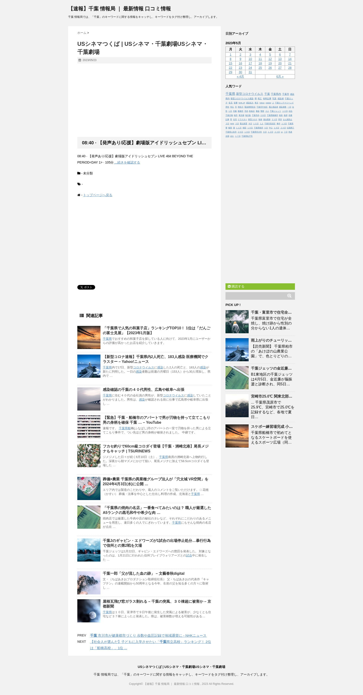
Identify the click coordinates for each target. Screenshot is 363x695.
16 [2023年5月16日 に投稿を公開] (240, 63)
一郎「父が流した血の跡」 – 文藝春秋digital (144, 573)
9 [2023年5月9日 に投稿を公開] (240, 59)
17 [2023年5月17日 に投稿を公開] (250, 63)
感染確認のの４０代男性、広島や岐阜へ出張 (143, 390)
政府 (286, 115)
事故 (258, 111)
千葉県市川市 (256, 132)
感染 (160, 367)
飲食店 (252, 111)
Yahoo (262, 103)
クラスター (242, 119)
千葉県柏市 (258, 128)
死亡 (260, 98)
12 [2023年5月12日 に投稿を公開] (270, 59)
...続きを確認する (127, 162)
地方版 (248, 115)
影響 (236, 103)
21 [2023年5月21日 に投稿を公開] (289, 63)
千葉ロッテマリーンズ (284, 103)
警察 (262, 111)
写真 (274, 98)
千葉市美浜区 (269, 124)
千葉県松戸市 (247, 136)
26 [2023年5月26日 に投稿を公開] (270, 67)
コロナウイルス (143, 367)
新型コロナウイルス (249, 94)
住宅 (235, 119)
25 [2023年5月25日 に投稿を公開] (260, 67)
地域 (260, 119)
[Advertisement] (144, 100)
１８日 (247, 132)
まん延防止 (287, 119)
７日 (286, 132)
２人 (267, 111)
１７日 (238, 136)
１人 (261, 124)
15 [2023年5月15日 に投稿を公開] (230, 63)
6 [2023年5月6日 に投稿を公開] (280, 54)
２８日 (263, 115)
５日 (266, 128)
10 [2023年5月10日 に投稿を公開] (250, 59)
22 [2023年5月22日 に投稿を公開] (230, 67)
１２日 (270, 132)
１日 (230, 111)
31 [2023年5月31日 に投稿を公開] (250, 72)
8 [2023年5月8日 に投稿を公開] (230, 59)
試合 (189, 555)
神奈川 (240, 107)
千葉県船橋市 (272, 115)
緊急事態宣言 (250, 107)
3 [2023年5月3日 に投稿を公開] (250, 54)
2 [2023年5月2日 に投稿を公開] (240, 54)
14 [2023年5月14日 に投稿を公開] (289, 59)
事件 (278, 124)
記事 (227, 119)
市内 (246, 111)
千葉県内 (276, 94)
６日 (265, 132)
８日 (250, 124)
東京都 (241, 115)
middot (268, 103)
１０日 (285, 111)
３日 (227, 124)
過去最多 (267, 119)
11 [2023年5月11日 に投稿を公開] (260, 59)
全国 (227, 136)
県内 (227, 98)
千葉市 (285, 94)
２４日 (283, 128)
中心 (271, 128)
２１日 (274, 119)
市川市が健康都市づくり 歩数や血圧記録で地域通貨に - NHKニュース (148, 635)
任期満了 (290, 128)
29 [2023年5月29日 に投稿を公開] (230, 72)
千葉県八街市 (231, 132)
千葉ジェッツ (275, 111)
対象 (235, 111)
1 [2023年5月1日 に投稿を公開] (230, 54)
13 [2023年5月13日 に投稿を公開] (280, 59)
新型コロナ (252, 119)
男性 (227, 107)
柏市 (236, 115)
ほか (232, 136)
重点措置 (243, 124)
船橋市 (240, 111)
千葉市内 (255, 115)
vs (282, 132)
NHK (232, 124)
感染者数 (282, 107)
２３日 (277, 132)
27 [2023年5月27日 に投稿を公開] (280, 67)
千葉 (267, 94)
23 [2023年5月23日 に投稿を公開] (240, 67)
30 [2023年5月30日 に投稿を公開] (240, 72)
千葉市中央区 (262, 107)
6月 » (280, 76)
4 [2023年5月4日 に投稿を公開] (260, 54)
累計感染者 (273, 107)
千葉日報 (229, 115)
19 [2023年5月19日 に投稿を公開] (270, 63)
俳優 (290, 115)
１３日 (284, 124)
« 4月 (240, 76)
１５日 (256, 124)
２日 (237, 124)
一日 (289, 107)
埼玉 (232, 107)
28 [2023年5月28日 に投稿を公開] (289, 67)
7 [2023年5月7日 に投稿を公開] (290, 54)
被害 (230, 128)
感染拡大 (249, 103)
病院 (244, 128)
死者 (290, 132)
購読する (236, 286)
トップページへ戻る (97, 195)
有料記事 (267, 98)
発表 (281, 115)
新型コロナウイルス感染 (242, 98)
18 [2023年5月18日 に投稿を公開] (260, 63)
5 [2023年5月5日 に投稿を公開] (270, 54)
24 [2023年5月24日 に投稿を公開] (250, 67)
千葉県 (107, 338)
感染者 (281, 98)
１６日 (276, 128)
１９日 (250, 128)
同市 (280, 119)
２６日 (240, 132)
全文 (230, 103)
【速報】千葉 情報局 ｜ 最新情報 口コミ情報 (119, 9)
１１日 (238, 128)
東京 (256, 103)
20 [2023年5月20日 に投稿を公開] (280, 63)
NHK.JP (241, 103)
